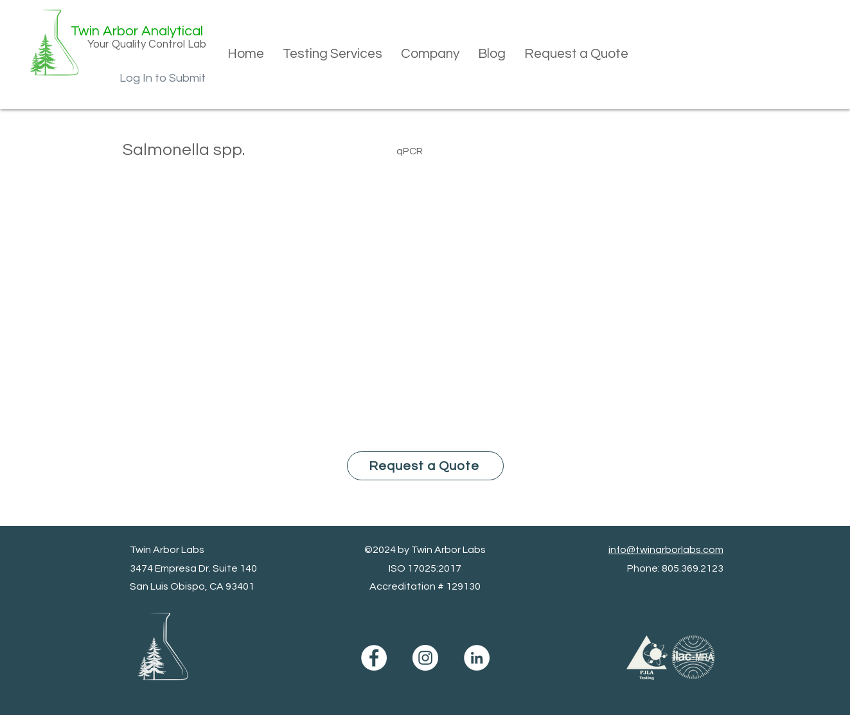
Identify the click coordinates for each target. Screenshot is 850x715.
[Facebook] (374, 658)
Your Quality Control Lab (146, 44)
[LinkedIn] (477, 658)
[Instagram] (425, 658)
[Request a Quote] (425, 465)
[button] (332, 54)
